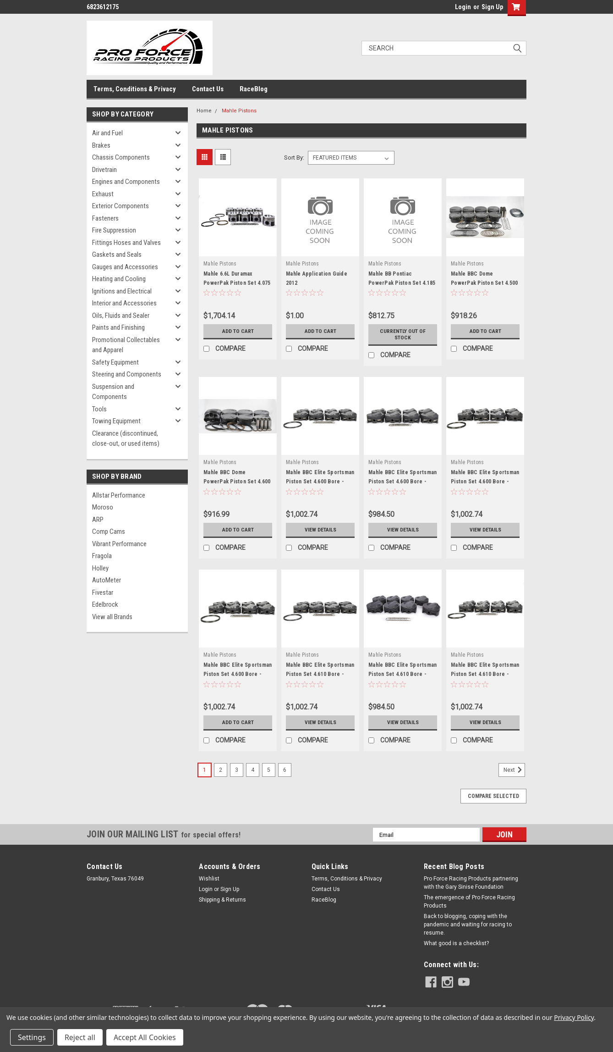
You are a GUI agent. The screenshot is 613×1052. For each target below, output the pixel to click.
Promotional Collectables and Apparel (126, 345)
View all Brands (112, 617)
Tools (99, 409)
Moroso (102, 507)
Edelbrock (105, 604)
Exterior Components (120, 206)
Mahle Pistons (239, 111)
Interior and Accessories (124, 303)
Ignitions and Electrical (122, 291)
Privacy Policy (574, 1017)
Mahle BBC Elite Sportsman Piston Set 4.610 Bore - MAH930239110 (320, 674)
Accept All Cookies (145, 1037)
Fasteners (105, 218)
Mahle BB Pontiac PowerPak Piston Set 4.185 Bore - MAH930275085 (401, 283)
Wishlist (209, 878)
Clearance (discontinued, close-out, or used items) (125, 438)
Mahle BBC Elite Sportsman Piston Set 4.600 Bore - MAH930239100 (320, 481)
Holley (100, 568)
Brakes (101, 145)
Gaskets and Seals (117, 254)
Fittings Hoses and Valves (126, 242)
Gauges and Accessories (125, 267)
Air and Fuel (107, 133)
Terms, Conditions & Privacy (134, 89)
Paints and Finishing (118, 327)
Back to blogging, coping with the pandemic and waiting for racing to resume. (468, 924)
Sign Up (492, 7)
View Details (320, 529)
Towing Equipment (116, 421)
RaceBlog (254, 89)
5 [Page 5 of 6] (268, 770)
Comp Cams (108, 531)
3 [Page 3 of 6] (236, 770)
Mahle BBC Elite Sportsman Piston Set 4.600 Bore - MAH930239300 (402, 481)
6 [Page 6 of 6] (284, 770)
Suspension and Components (113, 391)
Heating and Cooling (119, 279)
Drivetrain (104, 170)
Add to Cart (238, 331)
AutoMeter (106, 580)
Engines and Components (126, 181)
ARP (98, 519)
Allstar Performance (118, 495)
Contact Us (208, 89)
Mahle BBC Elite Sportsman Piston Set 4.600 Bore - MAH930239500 (485, 481)
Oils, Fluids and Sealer (120, 315)
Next (514, 770)
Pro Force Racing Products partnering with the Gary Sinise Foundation (471, 882)
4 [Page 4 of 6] (252, 770)
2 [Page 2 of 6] (220, 770)
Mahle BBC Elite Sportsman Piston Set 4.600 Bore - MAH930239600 (237, 674)
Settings (32, 1037)
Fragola (102, 556)
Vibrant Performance (119, 544)
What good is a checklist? (456, 943)
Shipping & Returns (222, 900)
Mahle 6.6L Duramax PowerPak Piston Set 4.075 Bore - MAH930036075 (236, 283)
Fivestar (102, 592)
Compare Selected (493, 796)
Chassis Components (121, 157)
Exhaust (103, 194)
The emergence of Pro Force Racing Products (469, 901)
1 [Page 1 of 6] (204, 770)
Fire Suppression (114, 230)
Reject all (80, 1037)
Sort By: (294, 157)
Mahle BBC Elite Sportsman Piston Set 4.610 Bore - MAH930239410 (485, 674)
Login (463, 7)
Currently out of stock (403, 334)
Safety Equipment (115, 362)
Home (204, 111)
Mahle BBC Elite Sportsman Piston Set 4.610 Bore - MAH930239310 (402, 674)
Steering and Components (126, 374)
